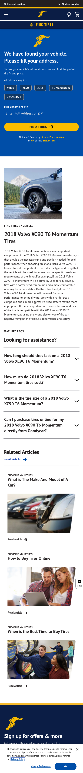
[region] (41, 758)
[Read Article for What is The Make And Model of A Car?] (41, 507)
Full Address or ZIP (16, 107)
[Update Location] (18, 4)
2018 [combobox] (40, 88)
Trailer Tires (49, 140)
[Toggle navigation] (5, 14)
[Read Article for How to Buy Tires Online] (41, 583)
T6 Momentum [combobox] (61, 88)
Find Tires (41, 25)
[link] (64, 4)
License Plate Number (52, 137)
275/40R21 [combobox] (14, 97)
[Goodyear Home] (42, 14)
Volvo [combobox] (10, 88)
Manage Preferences (41, 766)
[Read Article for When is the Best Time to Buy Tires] (41, 656)
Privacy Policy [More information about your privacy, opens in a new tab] (18, 759)
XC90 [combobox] (25, 88)
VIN (32, 140)
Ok (65, 766)
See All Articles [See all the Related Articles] (16, 459)
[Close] (77, 749)
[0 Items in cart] (77, 14)
